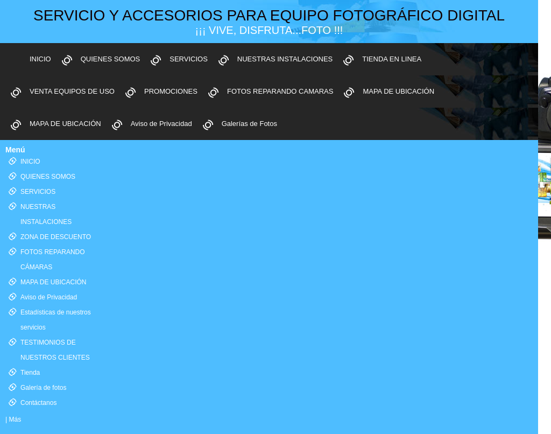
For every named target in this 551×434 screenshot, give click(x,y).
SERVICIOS (188, 59)
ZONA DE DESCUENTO (55, 237)
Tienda (30, 372)
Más (15, 419)
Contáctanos (38, 403)
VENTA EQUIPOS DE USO (72, 91)
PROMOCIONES (170, 91)
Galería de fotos (43, 387)
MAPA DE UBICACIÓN (398, 91)
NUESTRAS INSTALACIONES (285, 59)
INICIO (40, 59)
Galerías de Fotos (249, 124)
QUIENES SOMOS (110, 59)
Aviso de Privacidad (161, 124)
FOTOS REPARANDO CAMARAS (280, 91)
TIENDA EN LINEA (391, 59)
